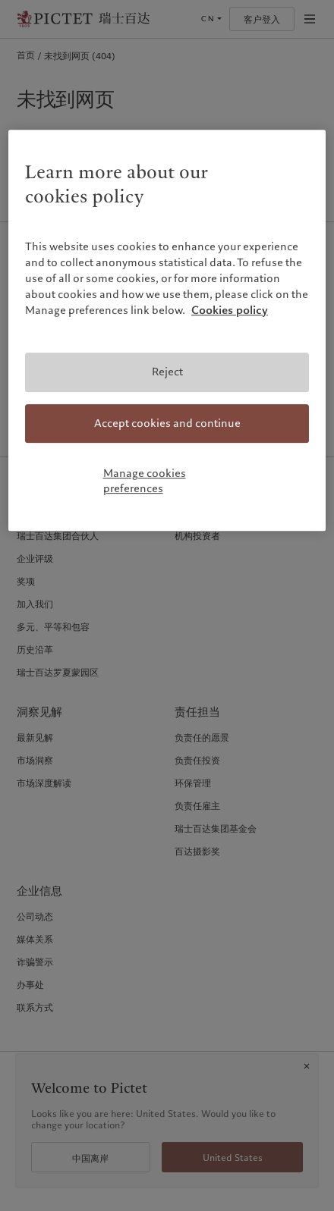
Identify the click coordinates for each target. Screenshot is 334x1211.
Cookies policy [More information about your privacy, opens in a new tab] (229, 310)
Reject (167, 371)
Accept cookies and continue (167, 423)
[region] (167, 331)
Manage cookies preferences (144, 481)
